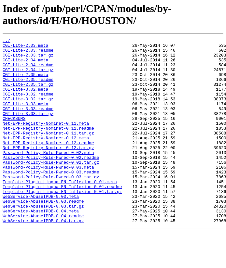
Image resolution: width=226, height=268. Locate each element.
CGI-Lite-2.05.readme (28, 88)
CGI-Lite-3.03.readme (28, 123)
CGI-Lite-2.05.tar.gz (28, 94)
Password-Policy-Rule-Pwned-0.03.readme (51, 199)
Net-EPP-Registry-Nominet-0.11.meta (46, 141)
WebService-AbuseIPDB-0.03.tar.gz (43, 240)
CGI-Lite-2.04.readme (28, 70)
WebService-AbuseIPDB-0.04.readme (43, 252)
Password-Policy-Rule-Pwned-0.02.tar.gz (51, 187)
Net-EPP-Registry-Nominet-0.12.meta (46, 158)
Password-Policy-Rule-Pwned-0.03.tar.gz (51, 205)
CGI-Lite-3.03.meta (25, 117)
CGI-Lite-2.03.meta (25, 47)
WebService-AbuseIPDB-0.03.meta (41, 228)
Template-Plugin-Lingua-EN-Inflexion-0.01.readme (62, 217)
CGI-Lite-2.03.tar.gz (28, 59)
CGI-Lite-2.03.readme (28, 53)
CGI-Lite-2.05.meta (25, 82)
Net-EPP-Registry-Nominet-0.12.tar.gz (48, 170)
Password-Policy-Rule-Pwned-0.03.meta (48, 193)
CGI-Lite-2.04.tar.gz (28, 76)
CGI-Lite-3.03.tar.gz (28, 129)
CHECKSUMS (14, 135)
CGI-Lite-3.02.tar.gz (28, 111)
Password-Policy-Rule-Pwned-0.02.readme (51, 182)
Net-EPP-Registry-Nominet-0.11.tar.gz (48, 152)
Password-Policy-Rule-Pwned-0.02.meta (48, 176)
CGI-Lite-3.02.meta (25, 100)
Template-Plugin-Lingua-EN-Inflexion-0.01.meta (60, 211)
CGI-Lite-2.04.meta (25, 65)
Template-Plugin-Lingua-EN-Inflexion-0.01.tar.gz (62, 222)
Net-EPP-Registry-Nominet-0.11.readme (48, 146)
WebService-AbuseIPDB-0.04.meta (41, 246)
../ (6, 41)
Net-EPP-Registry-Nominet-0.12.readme (48, 164)
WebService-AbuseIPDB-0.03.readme (43, 234)
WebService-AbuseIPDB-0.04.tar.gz (43, 258)
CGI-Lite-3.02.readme (28, 105)
